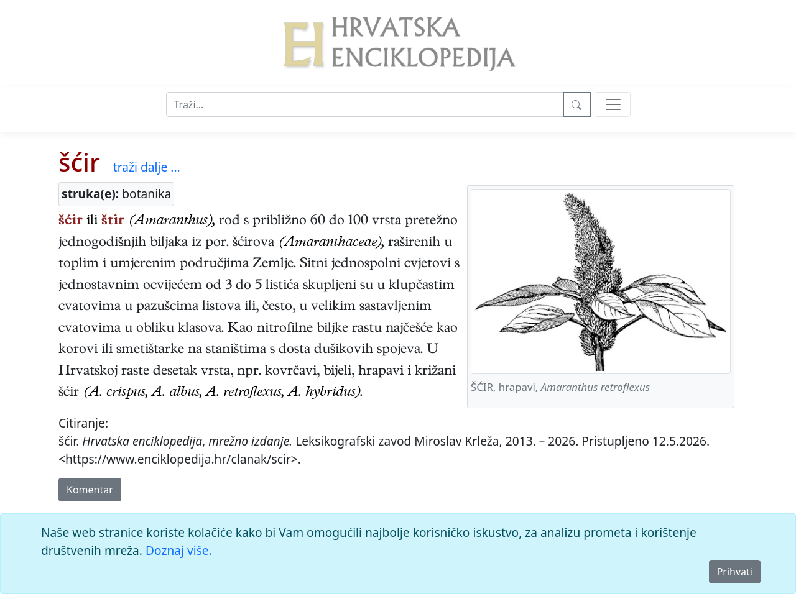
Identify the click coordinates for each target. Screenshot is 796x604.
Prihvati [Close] (734, 572)
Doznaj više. (179, 550)
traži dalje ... (146, 166)
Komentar (90, 489)
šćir (79, 162)
